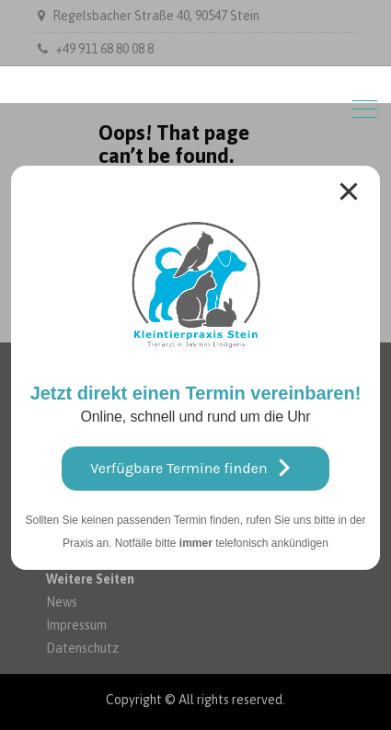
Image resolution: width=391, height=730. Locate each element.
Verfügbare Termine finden (195, 468)
